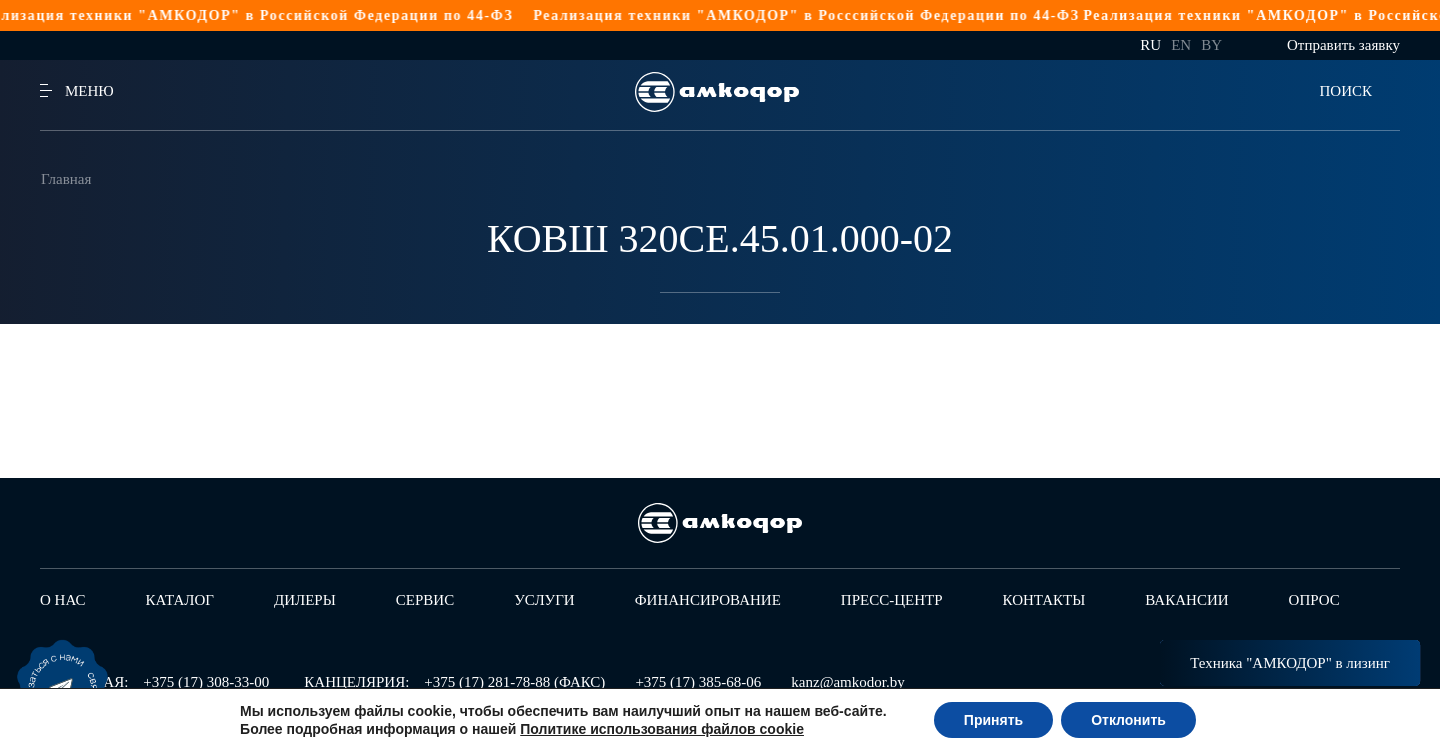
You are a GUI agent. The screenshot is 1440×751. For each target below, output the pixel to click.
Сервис (425, 600)
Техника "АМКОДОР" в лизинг (1290, 663)
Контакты (1044, 600)
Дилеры (305, 600)
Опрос (1314, 600)
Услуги (544, 600)
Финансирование (708, 600)
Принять (993, 720)
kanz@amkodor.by (847, 682)
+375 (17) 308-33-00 (206, 682)
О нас (63, 600)
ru (1150, 45)
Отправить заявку (1343, 45)
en (1181, 45)
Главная (66, 179)
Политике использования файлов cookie (662, 729)
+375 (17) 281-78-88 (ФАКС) (514, 682)
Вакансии (1186, 600)
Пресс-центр (892, 600)
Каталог (180, 600)
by (1211, 45)
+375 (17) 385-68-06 (698, 682)
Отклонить (1128, 720)
